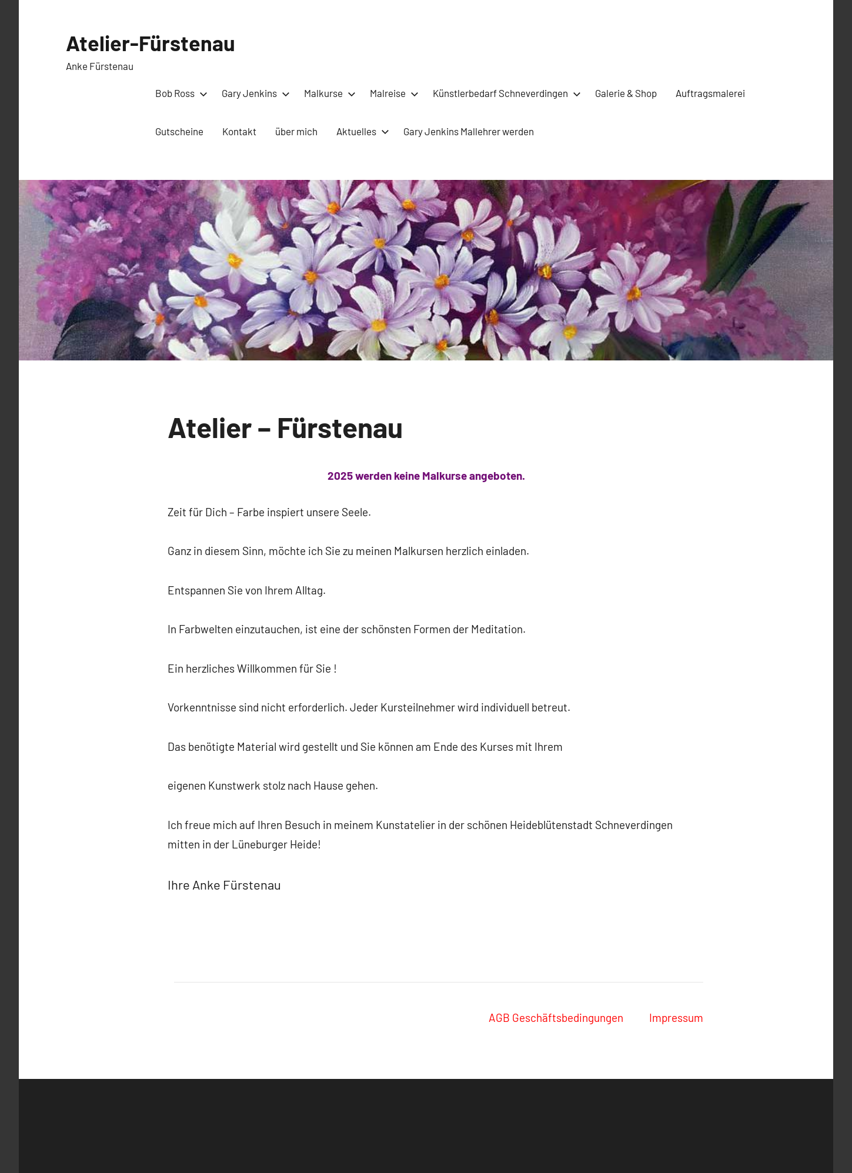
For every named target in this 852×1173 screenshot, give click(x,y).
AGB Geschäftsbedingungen (556, 1017)
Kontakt (239, 131)
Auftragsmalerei (710, 93)
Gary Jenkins (253, 93)
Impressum (676, 1017)
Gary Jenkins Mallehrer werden (468, 131)
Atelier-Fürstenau (150, 42)
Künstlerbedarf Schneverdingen (504, 93)
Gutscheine (179, 131)
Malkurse (327, 93)
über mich (296, 131)
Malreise (392, 93)
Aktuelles (360, 131)
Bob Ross (179, 93)
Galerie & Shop (626, 93)
